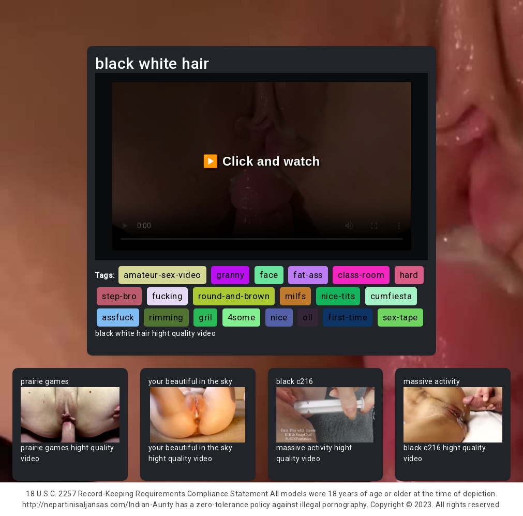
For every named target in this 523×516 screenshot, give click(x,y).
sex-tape (400, 317)
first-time (347, 317)
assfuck (118, 317)
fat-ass (308, 275)
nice (279, 317)
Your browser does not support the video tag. (70, 415)
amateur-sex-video (162, 275)
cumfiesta (391, 296)
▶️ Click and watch (261, 161)
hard (409, 275)
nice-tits (338, 296)
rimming (166, 317)
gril (205, 317)
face (269, 275)
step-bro (119, 296)
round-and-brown (234, 296)
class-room (361, 275)
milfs (295, 296)
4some (242, 317)
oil (308, 317)
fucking (167, 296)
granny (230, 275)
